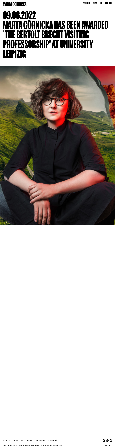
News (15, 440)
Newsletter (41, 440)
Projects (6, 440)
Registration (53, 440)
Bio (22, 440)
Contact (29, 440)
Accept (108, 445)
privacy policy (57, 445)
